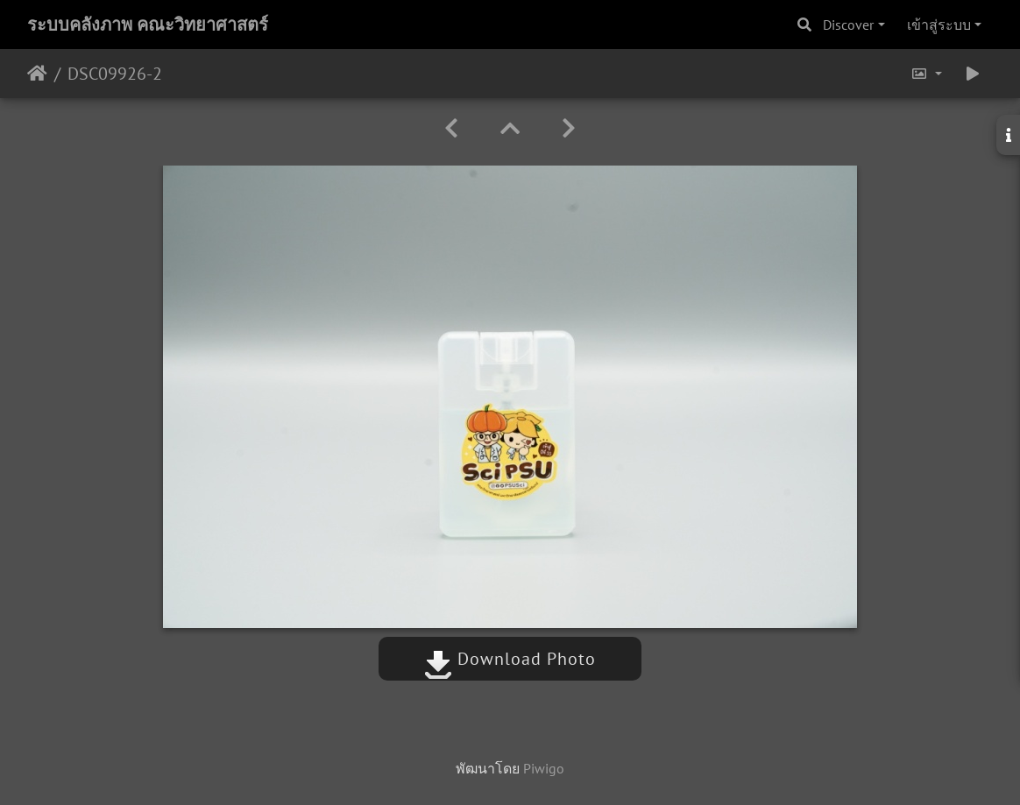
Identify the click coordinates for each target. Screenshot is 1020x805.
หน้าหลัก (37, 73)
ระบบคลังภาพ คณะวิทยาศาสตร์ (147, 24)
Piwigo (543, 768)
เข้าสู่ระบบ (939, 24)
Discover (848, 24)
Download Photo (510, 658)
